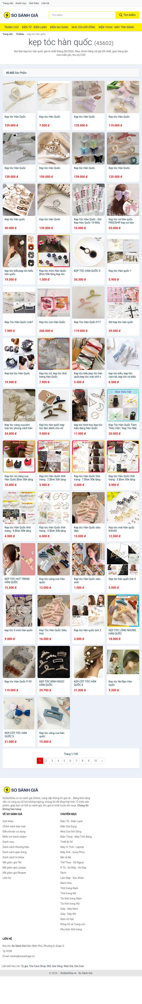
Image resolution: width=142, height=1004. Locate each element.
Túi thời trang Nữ (70, 903)
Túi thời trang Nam (71, 898)
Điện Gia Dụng (59, 27)
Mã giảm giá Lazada (14, 867)
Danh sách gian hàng (15, 852)
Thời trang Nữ (68, 893)
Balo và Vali (67, 919)
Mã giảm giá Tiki (12, 862)
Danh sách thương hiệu (16, 847)
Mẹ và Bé (65, 857)
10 (95, 760)
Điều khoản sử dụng (14, 831)
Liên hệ (45, 3)
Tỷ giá (24, 966)
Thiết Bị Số (66, 841)
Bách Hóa (66, 883)
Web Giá (68, 966)
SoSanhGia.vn (68, 973)
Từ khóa (20, 34)
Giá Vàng (57, 966)
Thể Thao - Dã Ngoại (72, 862)
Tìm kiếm (127, 15)
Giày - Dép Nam (69, 908)
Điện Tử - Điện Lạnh (34, 27)
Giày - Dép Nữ (68, 913)
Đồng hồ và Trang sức (72, 924)
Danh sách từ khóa (13, 857)
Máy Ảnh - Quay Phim (72, 852)
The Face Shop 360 (40, 966)
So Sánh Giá (85, 973)
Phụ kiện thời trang (71, 929)
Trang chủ (8, 3)
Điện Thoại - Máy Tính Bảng (116, 27)
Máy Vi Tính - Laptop (72, 847)
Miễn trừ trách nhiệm (14, 836)
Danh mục (21, 3)
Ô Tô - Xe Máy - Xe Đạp (73, 867)
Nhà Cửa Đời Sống (83, 27)
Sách (63, 872)
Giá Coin (79, 966)
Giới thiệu (34, 3)
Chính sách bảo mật (14, 826)
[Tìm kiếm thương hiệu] (82, 15)
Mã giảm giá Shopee (14, 872)
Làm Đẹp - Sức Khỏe (72, 877)
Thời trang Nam (69, 888)
